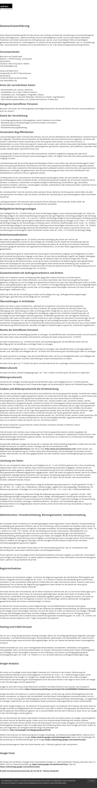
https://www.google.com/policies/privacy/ (50, 764)
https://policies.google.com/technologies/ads (50, 737)
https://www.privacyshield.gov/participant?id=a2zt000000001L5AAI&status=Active (60, 689)
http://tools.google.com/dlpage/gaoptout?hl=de (30, 730)
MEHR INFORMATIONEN (58, 783)
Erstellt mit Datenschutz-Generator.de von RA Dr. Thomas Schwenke (29, 771)
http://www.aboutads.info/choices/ (15, 449)
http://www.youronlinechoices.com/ (60, 449)
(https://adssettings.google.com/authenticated (65, 739)
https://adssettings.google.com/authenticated (20, 767)
